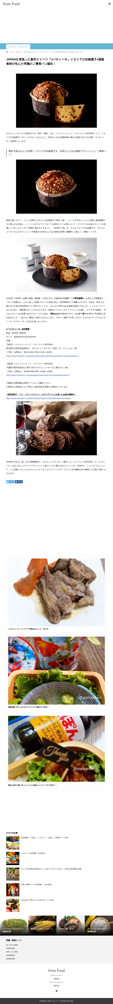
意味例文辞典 (10, 959)
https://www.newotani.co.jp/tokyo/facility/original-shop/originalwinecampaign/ (38, 398)
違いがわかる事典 (12, 945)
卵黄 (76, 220)
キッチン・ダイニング (18, 47)
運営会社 (56, 986)
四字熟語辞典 (10, 955)
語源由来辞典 (10, 948)
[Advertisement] (56, 25)
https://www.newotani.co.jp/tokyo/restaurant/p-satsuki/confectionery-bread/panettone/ (42, 356)
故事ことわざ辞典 (12, 952)
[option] (14, 925)
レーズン (29, 224)
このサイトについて (56, 975)
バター (70, 220)
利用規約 (56, 979)
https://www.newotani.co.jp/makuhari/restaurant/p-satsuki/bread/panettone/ (38, 375)
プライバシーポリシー (56, 982)
